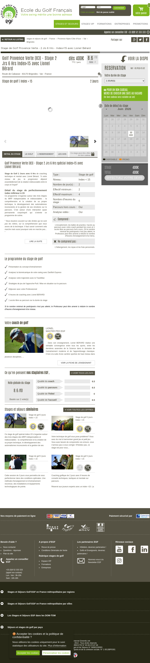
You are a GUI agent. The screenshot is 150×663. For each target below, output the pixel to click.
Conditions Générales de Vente (54, 550)
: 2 (92, 62)
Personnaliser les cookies (56, 653)
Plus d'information (57, 645)
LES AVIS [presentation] (62, 154)
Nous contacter (9, 547)
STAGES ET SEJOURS (66, 24)
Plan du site (8, 554)
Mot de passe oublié (105, 12)
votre (141, 13)
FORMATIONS (104, 24)
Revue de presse (49, 547)
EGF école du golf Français (9, 14)
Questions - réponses (12, 550)
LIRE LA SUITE (35, 241)
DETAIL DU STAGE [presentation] (12, 154)
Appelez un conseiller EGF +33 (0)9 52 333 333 (125, 32)
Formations (46, 564)
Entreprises (46, 568)
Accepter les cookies (28, 653)
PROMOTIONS (140, 24)
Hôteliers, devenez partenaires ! (93, 547)
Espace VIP (46, 561)
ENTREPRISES (122, 24)
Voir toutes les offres (79, 410)
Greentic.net (85, 641)
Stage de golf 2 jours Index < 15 (84, 457)
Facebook (132, 549)
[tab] (12, 154)
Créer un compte (87, 12)
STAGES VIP (87, 24)
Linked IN (144, 549)
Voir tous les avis (82, 373)
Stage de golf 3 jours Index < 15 (37, 416)
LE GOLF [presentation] (29, 154)
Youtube (119, 549)
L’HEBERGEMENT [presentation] (46, 154)
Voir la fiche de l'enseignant (76, 363)
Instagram (119, 560)
